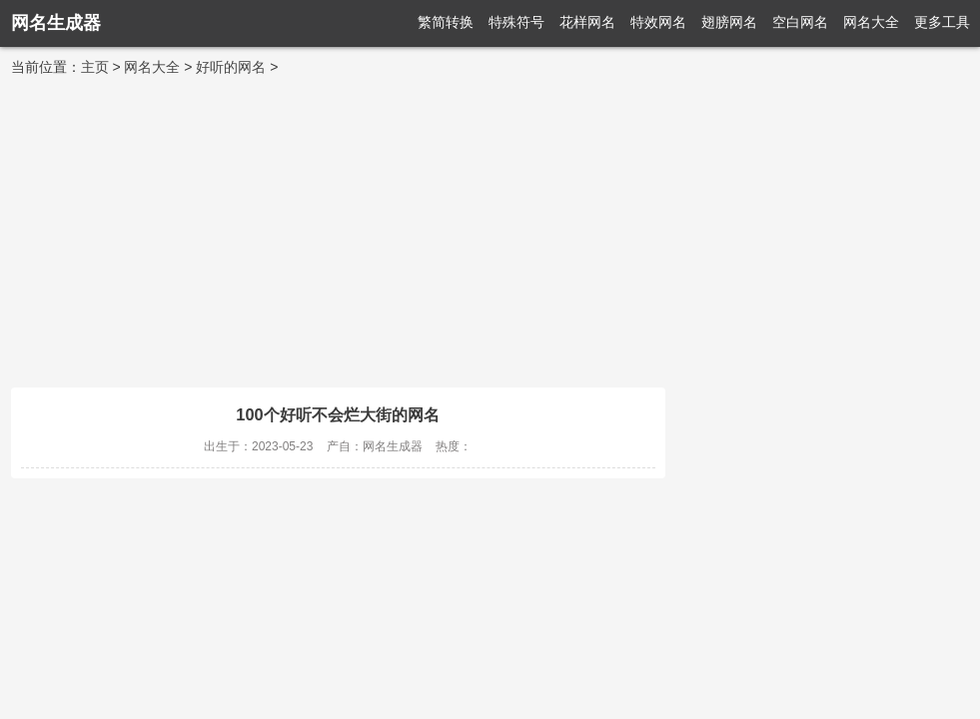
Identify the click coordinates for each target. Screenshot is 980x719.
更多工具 (942, 22)
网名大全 (871, 22)
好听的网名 (231, 67)
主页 (95, 67)
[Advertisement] (490, 227)
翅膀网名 (729, 22)
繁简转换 (446, 22)
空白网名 (800, 22)
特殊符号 (516, 22)
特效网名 (658, 22)
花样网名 (587, 22)
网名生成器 (56, 23)
